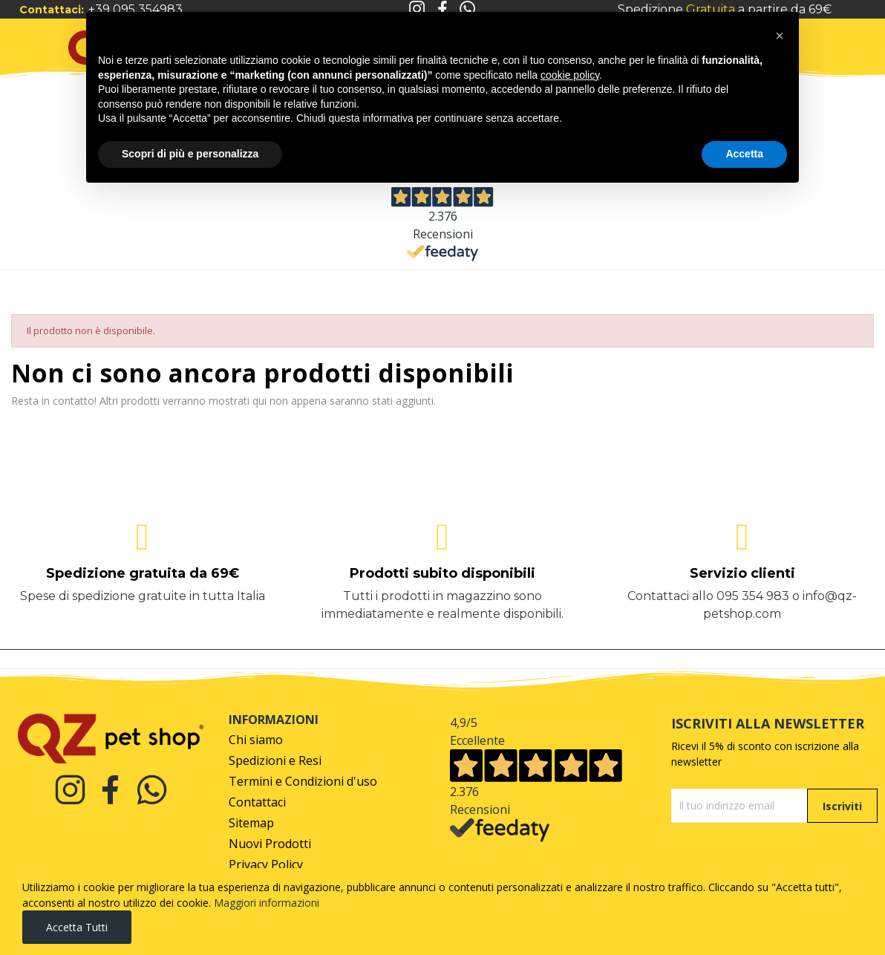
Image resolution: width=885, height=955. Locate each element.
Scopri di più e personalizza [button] (190, 154)
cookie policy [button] (570, 75)
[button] (779, 36)
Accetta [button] (744, 154)
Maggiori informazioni (266, 903)
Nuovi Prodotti (270, 844)
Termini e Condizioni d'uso (303, 781)
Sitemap (251, 823)
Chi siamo (256, 740)
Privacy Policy (266, 864)
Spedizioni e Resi (275, 760)
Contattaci (257, 802)
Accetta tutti (77, 927)
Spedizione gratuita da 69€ (142, 573)
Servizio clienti (742, 573)
